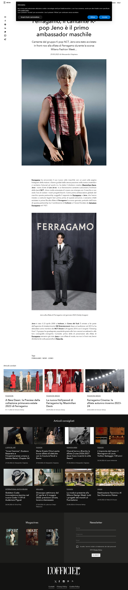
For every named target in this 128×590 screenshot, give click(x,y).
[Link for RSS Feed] (73, 582)
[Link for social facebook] (59, 582)
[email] (5, 17)
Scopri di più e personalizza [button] (30, 17)
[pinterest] (5, 25)
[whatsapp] (5, 36)
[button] (58, 537)
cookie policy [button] (25, 10)
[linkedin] (5, 28)
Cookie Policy (74, 586)
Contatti (51, 586)
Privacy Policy (98, 550)
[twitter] (5, 32)
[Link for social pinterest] (68, 582)
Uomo (50, 358)
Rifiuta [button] (93, 17)
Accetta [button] (104, 17)
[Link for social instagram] (64, 582)
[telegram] (5, 39)
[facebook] (5, 21)
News (44, 358)
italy (119, 3)
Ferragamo (36, 358)
